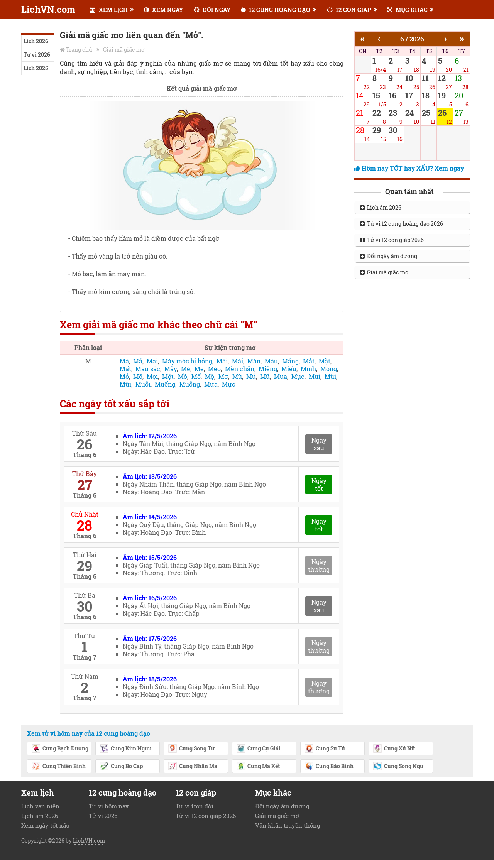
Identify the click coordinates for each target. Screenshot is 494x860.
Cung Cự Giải (258, 749)
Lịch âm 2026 (380, 207)
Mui (314, 376)
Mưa (211, 384)
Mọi (152, 376)
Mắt (309, 361)
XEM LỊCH (109, 10)
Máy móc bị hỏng (187, 361)
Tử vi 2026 (37, 54)
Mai (152, 361)
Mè (185, 369)
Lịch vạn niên (40, 806)
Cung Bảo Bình (329, 766)
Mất (125, 369)
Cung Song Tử (191, 749)
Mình (308, 369)
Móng (328, 369)
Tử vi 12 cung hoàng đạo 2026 (401, 223)
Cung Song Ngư (398, 766)
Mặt (324, 361)
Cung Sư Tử (325, 749)
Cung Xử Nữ (394, 749)
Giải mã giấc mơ (124, 49)
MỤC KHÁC (407, 10)
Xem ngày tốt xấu (45, 825)
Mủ (251, 376)
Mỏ (124, 376)
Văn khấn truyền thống (287, 825)
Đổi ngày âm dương (388, 256)
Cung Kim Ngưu (126, 749)
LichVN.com (48, 9)
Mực (228, 384)
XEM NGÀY (163, 10)
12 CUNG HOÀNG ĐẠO (275, 10)
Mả (137, 361)
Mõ (137, 376)
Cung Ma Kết (258, 766)
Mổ (196, 376)
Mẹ (199, 369)
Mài (237, 361)
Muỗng (189, 384)
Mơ (223, 376)
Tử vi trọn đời (194, 806)
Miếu (288, 369)
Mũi (125, 384)
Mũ (265, 376)
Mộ (209, 376)
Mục (298, 376)
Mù (237, 376)
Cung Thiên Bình (58, 766)
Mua (280, 376)
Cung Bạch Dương (59, 749)
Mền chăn (239, 369)
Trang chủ (79, 49)
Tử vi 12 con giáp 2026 (392, 239)
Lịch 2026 (36, 41)
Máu (271, 361)
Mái (222, 361)
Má (124, 361)
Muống (165, 384)
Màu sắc (147, 369)
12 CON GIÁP (349, 10)
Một (168, 376)
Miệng (268, 369)
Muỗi (143, 384)
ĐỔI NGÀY (212, 10)
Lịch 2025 (36, 68)
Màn (254, 361)
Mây (170, 369)
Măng (290, 361)
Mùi (330, 376)
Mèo (214, 369)
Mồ (182, 376)
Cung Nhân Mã (192, 766)
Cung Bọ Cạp (121, 766)
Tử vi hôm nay (109, 806)
